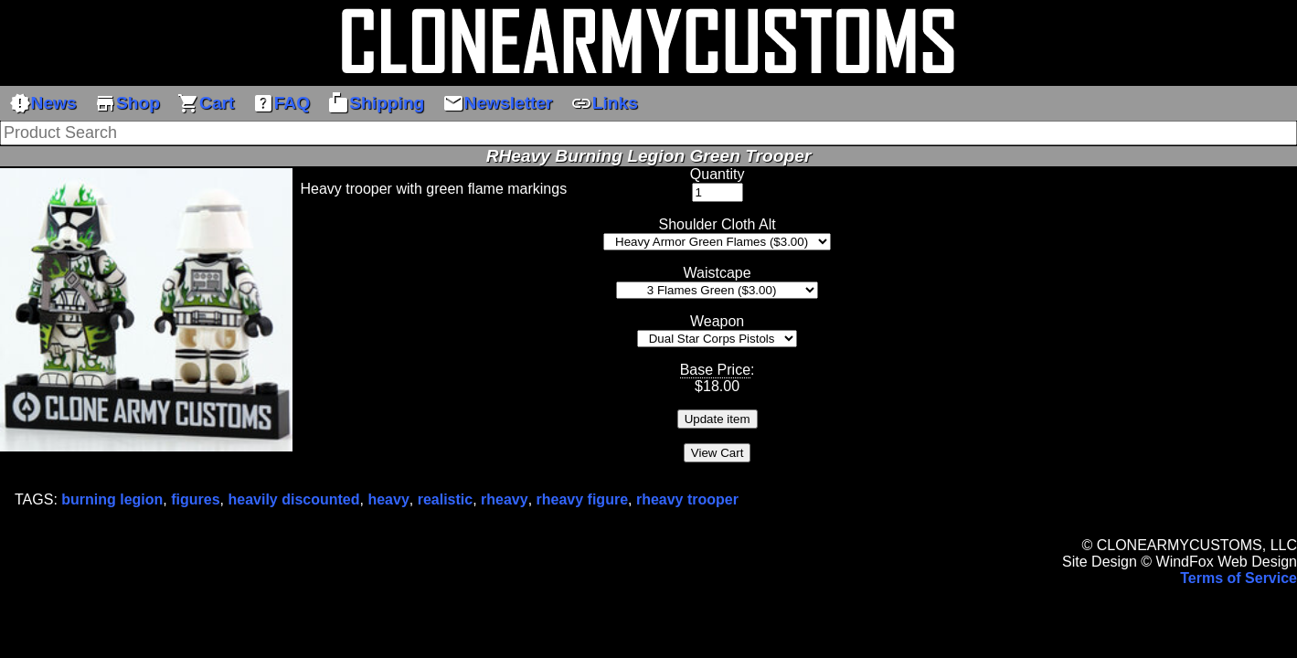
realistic (445, 499)
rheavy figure (582, 499)
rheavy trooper (687, 499)
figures (195, 499)
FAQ (281, 103)
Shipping (375, 103)
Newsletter (497, 103)
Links (604, 103)
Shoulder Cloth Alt (717, 224)
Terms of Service (1238, 578)
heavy (388, 499)
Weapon (717, 321)
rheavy (504, 499)
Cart (205, 103)
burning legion (112, 499)
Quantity (717, 174)
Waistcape (717, 273)
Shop (127, 103)
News (43, 103)
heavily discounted (293, 499)
